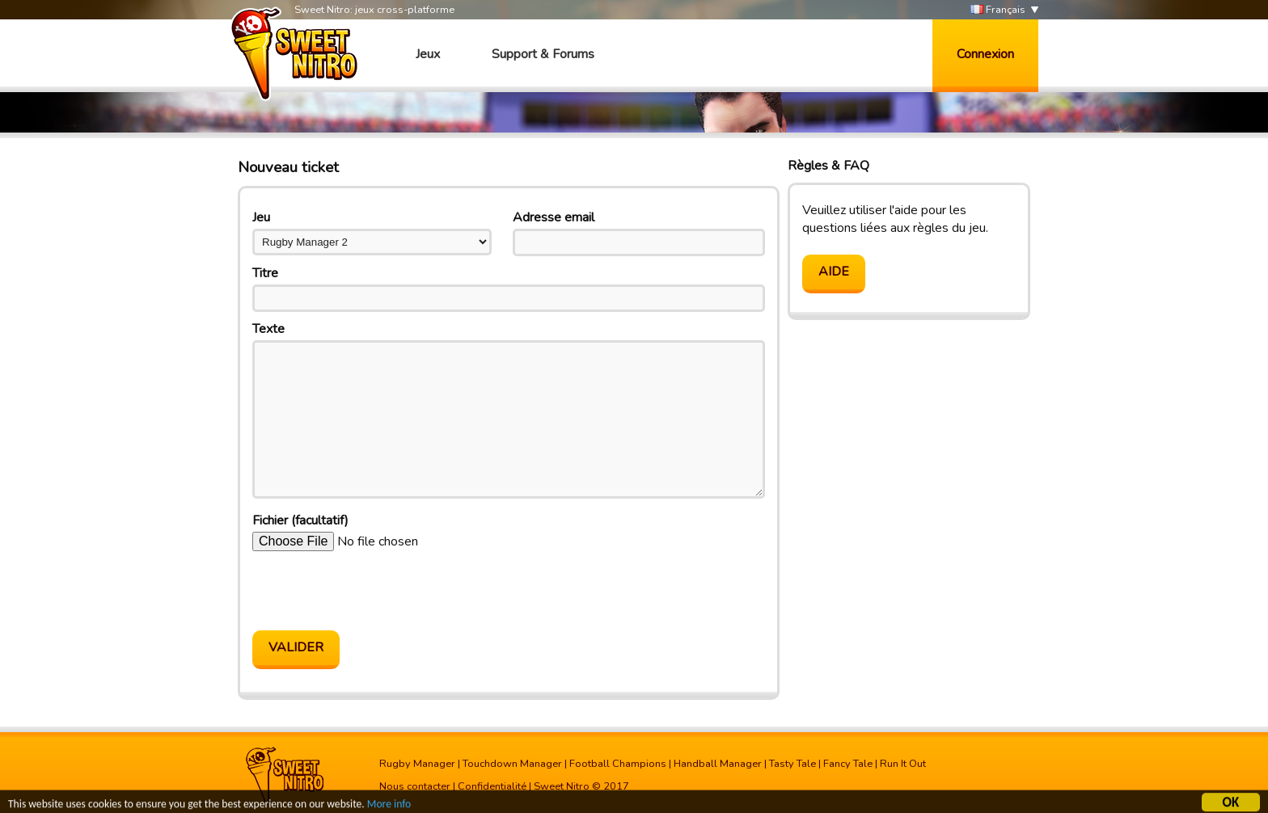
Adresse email (553, 217)
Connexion (985, 54)
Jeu (261, 217)
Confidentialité (492, 786)
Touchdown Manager (512, 763)
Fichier (300, 520)
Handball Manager (718, 763)
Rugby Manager (417, 763)
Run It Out (903, 763)
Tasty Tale (792, 763)
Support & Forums (543, 54)
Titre (265, 273)
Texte (268, 329)
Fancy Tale (848, 763)
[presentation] (375, 590)
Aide (833, 271)
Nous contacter (414, 786)
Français (997, 10)
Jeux (428, 54)
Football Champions (617, 763)
